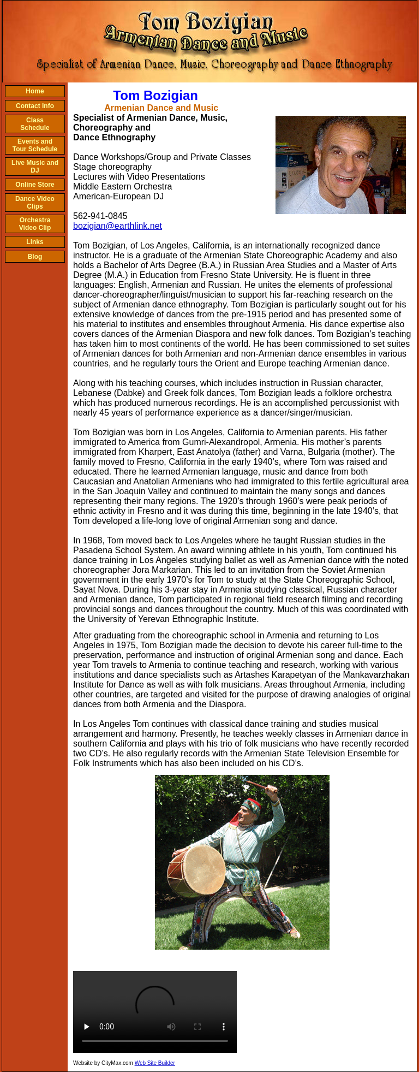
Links (34, 242)
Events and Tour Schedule (35, 145)
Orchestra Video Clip (35, 224)
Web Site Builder (155, 1063)
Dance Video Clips (35, 202)
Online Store (34, 184)
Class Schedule (34, 124)
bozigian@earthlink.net (117, 225)
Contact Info (35, 106)
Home (35, 91)
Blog (35, 256)
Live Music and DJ (34, 166)
